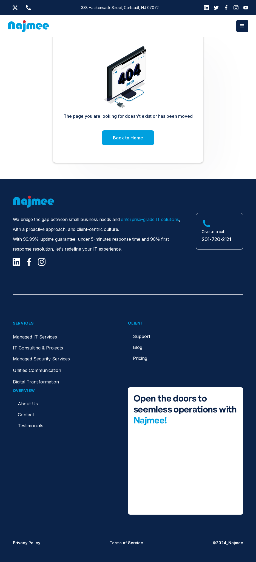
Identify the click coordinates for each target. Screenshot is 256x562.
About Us (28, 403)
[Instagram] (236, 7)
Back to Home (128, 137)
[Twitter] (216, 7)
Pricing (140, 358)
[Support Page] (30, 7)
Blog (137, 347)
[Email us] (15, 7)
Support (141, 336)
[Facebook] (226, 7)
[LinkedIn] (206, 7)
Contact (26, 414)
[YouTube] (245, 7)
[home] (28, 26)
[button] (242, 26)
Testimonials (30, 425)
